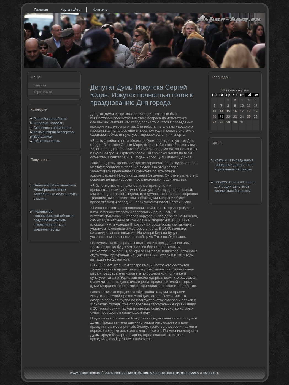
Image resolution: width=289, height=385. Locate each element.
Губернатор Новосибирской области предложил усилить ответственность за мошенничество (54, 220)
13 (214, 111)
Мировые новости (48, 123)
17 (242, 111)
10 (242, 106)
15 (228, 111)
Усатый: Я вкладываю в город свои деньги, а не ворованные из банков (234, 164)
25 (248, 117)
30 (235, 122)
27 (214, 122)
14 (221, 111)
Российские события (51, 118)
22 (228, 117)
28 (221, 122)
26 (255, 117)
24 (242, 117)
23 (235, 117)
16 (235, 111)
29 (228, 122)
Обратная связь (47, 141)
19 (255, 111)
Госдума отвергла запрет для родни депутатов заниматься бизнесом (235, 186)
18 (248, 111)
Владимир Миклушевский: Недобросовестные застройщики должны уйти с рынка (56, 192)
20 (214, 117)
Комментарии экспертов (54, 132)
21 (221, 117)
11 (248, 106)
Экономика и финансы (52, 128)
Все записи (43, 136)
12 (255, 106)
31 (242, 122)
